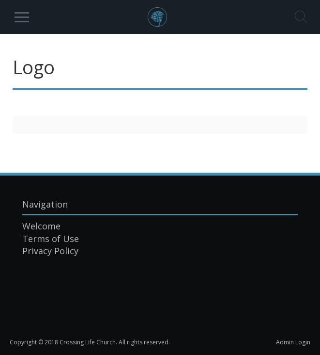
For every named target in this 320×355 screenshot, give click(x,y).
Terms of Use (50, 238)
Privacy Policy (50, 251)
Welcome (41, 226)
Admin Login (293, 342)
